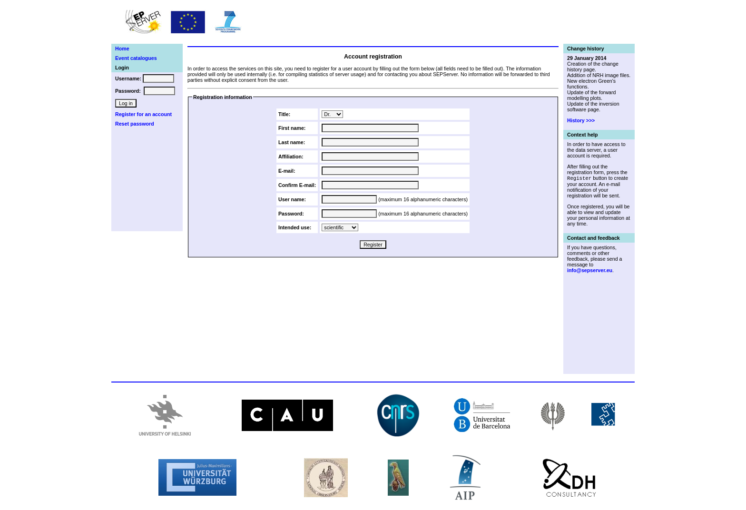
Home (122, 48)
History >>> (581, 120)
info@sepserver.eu (589, 271)
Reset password (134, 124)
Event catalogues (136, 58)
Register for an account (143, 114)
